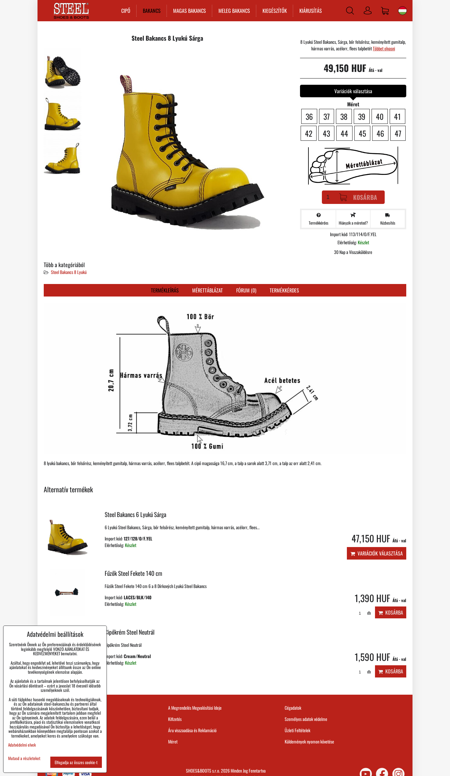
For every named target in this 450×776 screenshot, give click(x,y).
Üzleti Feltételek (297, 730)
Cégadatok (293, 707)
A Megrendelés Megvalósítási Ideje (195, 707)
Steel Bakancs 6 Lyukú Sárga (135, 514)
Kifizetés (175, 719)
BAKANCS (151, 10)
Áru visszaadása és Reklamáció (192, 730)
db (362, 613)
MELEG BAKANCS (234, 10)
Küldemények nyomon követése (309, 741)
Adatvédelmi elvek (22, 745)
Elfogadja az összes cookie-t (76, 762)
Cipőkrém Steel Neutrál (129, 632)
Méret (173, 741)
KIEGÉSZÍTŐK (274, 10)
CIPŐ (125, 10)
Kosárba (358, 197)
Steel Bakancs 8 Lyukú (69, 272)
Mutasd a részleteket (24, 758)
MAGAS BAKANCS (189, 10)
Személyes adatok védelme (306, 719)
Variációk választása (376, 553)
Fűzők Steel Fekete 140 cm (133, 573)
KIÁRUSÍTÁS (310, 10)
